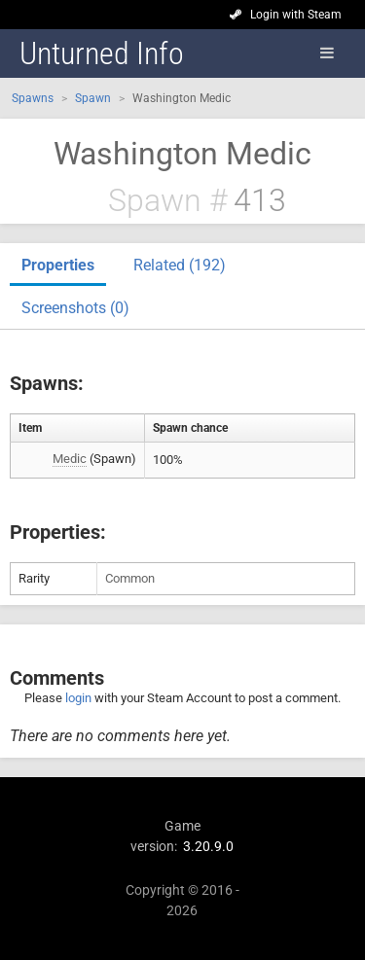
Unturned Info (101, 53)
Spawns (33, 98)
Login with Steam (296, 14)
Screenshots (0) (75, 308)
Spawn (93, 98)
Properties (57, 265)
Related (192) (179, 265)
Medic (70, 458)
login (78, 698)
